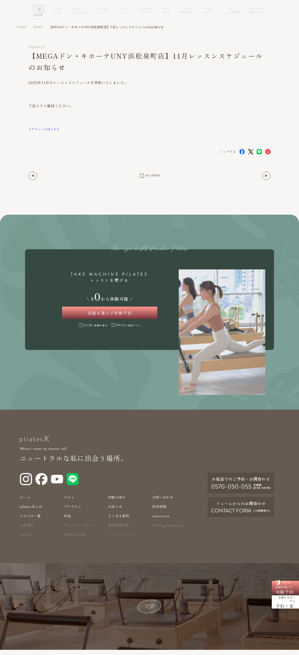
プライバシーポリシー (82, 530)
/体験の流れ (93, 330)
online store (161, 521)
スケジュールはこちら (47, 128)
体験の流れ (117, 502)
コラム (69, 502)
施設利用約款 (119, 530)
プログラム (73, 511)
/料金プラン (126, 330)
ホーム (25, 502)
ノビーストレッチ (123, 539)
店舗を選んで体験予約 (110, 315)
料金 (68, 520)
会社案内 (27, 530)
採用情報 (159, 511)
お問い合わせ (163, 502)
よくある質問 (119, 520)
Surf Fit (26, 540)
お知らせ (115, 511)
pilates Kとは (32, 511)
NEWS (37, 27)
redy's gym (75, 540)
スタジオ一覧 (31, 520)
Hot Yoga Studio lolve (169, 530)
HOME (22, 27)
